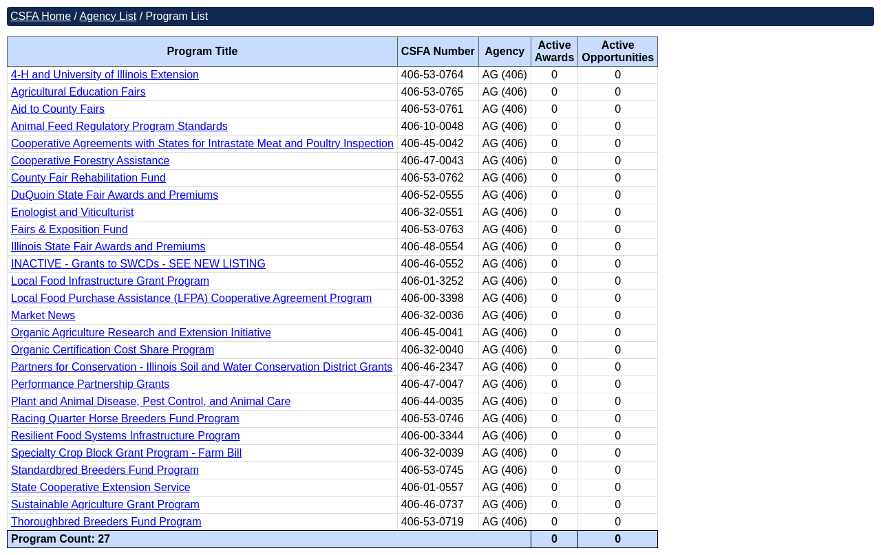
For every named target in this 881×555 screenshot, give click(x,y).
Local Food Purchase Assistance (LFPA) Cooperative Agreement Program (191, 298)
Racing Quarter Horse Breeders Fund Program (125, 418)
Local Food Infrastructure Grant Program (110, 281)
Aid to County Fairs (58, 109)
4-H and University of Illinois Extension (105, 74)
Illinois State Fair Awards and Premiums (108, 246)
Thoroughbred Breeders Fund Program (106, 521)
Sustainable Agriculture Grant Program (105, 504)
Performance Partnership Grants (90, 384)
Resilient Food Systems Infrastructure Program (125, 436)
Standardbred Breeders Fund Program (105, 470)
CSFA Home (40, 16)
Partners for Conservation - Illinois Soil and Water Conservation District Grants (201, 367)
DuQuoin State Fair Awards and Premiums (114, 195)
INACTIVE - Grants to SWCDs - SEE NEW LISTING (138, 264)
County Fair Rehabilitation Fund (88, 178)
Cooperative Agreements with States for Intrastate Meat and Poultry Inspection (202, 143)
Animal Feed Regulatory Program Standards (119, 126)
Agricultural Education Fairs (78, 92)
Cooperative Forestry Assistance (90, 160)
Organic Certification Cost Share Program (112, 350)
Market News (43, 315)
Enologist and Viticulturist (72, 212)
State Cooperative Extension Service (101, 487)
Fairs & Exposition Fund (69, 229)
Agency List (107, 16)
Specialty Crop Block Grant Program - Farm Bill (126, 453)
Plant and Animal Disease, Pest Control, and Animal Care (150, 401)
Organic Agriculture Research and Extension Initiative (141, 332)
